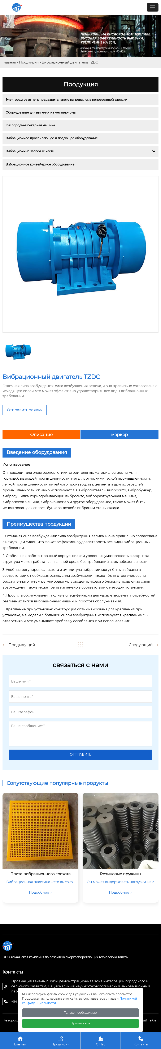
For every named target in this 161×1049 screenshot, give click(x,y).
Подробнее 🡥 (40, 892)
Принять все (80, 1023)
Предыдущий (21, 645)
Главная (9, 62)
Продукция (29, 62)
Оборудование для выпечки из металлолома (40, 112)
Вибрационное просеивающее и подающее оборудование (52, 138)
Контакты (141, 1040)
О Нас (100, 1040)
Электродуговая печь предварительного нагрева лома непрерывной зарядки (66, 100)
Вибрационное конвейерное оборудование (40, 164)
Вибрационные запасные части (30, 151)
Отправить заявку (24, 410)
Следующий (141, 645)
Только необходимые (80, 1013)
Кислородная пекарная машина (30, 125)
